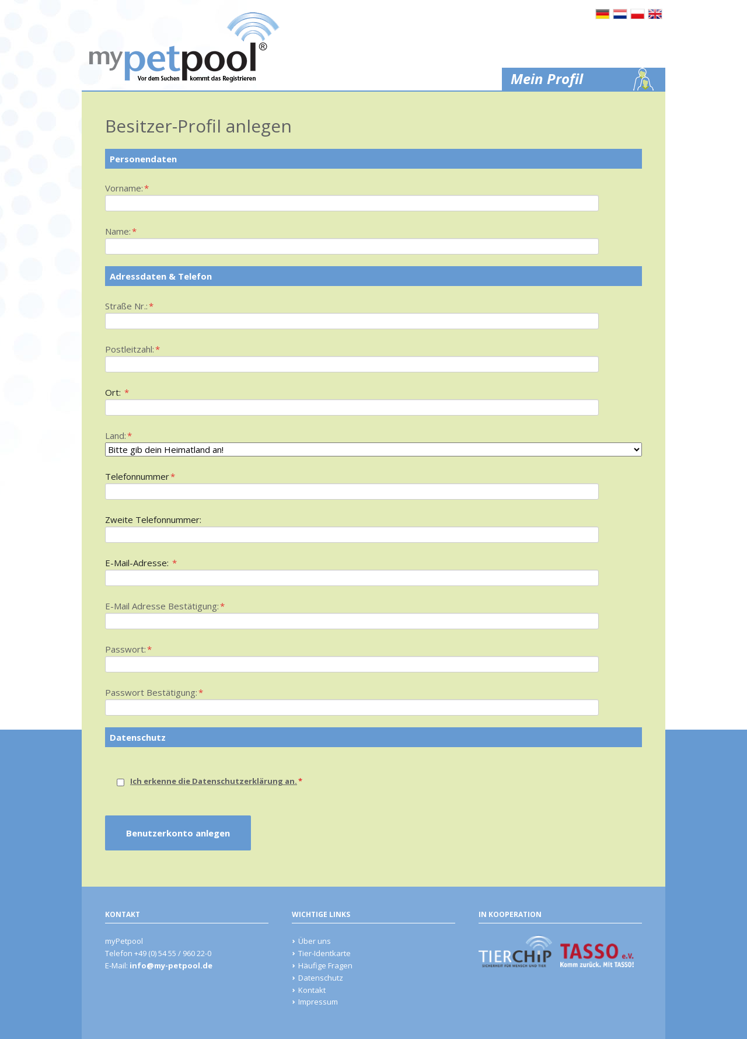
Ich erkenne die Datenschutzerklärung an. (213, 781)
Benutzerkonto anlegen (178, 833)
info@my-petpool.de (171, 965)
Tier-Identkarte (324, 953)
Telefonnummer (140, 475)
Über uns (314, 941)
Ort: (125, 391)
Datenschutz (320, 977)
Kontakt (312, 990)
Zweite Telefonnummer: (153, 519)
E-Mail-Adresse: (141, 562)
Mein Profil (547, 78)
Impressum (318, 1001)
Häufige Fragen (325, 965)
